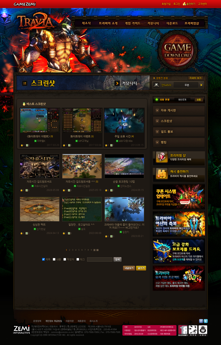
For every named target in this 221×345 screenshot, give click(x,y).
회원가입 (166, 3)
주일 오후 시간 (124, 136)
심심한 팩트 (39, 224)
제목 (48, 259)
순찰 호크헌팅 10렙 (124, 181)
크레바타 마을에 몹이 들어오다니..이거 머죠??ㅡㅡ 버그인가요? (124, 226)
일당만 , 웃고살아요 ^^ (81, 224)
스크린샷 (166, 121)
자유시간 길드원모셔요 (39, 181)
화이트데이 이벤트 (82, 136)
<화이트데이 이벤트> (40, 136)
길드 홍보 (167, 131)
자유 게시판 (168, 110)
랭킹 (163, 142)
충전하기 (189, 3)
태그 (82, 259)
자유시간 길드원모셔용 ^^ (82, 181)
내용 (58, 259)
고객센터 (202, 3)
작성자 (70, 259)
